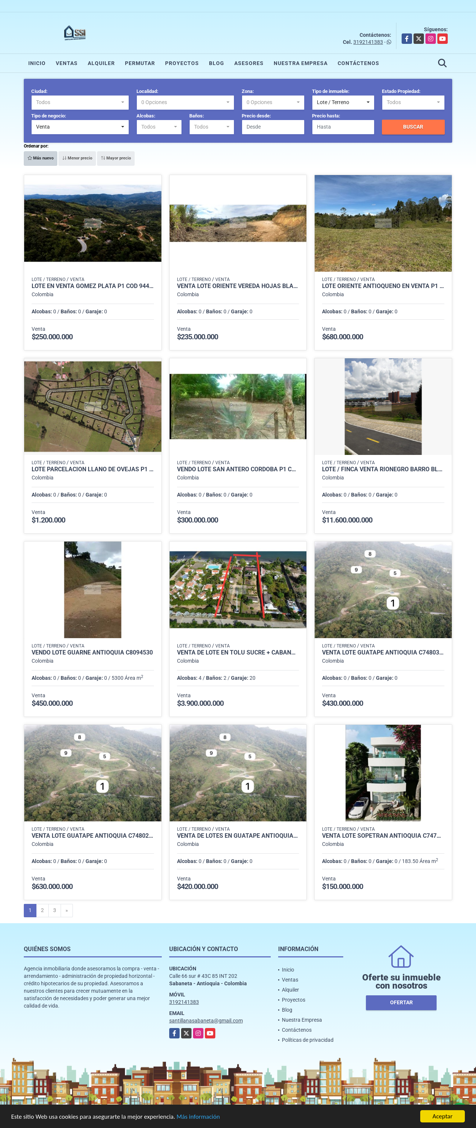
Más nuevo (41, 158)
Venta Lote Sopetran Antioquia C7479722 (383, 836)
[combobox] (80, 102)
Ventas (67, 63)
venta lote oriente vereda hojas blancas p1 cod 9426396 (238, 286)
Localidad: (147, 91)
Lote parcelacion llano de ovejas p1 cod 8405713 (93, 469)
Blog (216, 63)
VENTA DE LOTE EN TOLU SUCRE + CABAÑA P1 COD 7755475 (238, 653)
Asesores (249, 63)
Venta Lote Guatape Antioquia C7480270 (93, 836)
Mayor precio (116, 158)
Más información (198, 1117)
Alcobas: (145, 116)
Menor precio (77, 158)
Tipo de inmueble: (331, 91)
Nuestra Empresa (301, 63)
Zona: (248, 91)
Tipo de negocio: (48, 116)
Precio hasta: (326, 116)
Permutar (140, 63)
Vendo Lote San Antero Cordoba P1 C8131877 (238, 469)
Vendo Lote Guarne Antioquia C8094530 (92, 653)
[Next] (67, 910)
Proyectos (182, 63)
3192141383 (368, 42)
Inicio (37, 63)
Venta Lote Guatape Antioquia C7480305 (383, 653)
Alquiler (101, 63)
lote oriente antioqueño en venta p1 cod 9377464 (383, 286)
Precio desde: (256, 116)
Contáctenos (358, 63)
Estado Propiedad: (401, 91)
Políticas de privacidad (308, 1040)
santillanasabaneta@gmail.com (206, 1021)
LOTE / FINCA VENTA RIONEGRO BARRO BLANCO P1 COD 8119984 (383, 469)
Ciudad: (39, 91)
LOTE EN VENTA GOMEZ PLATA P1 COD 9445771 (93, 286)
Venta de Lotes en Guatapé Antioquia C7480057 (238, 836)
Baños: (196, 116)
